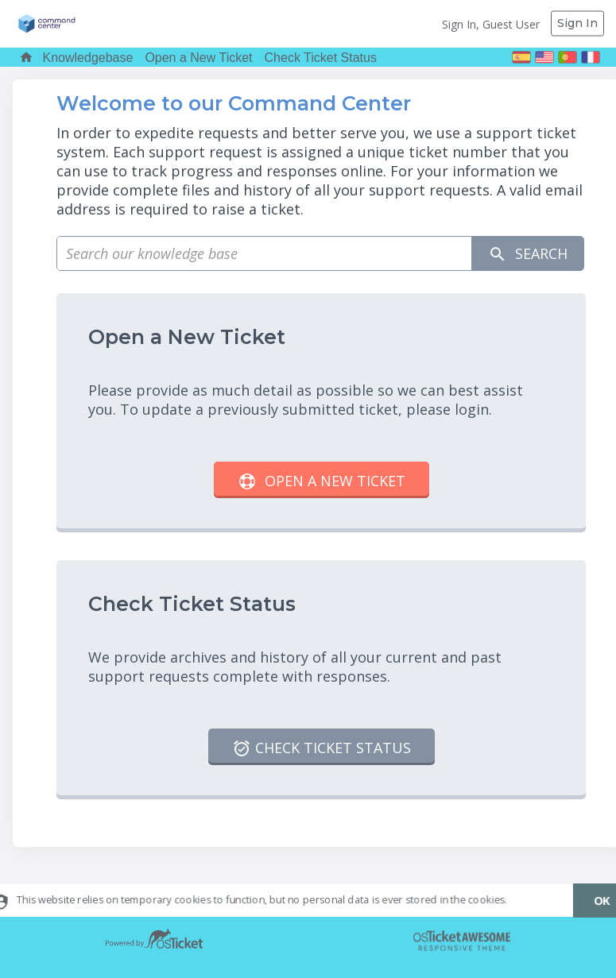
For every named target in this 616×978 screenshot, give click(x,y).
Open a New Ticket (198, 57)
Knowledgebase (88, 57)
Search (528, 254)
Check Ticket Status (321, 57)
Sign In (577, 23)
